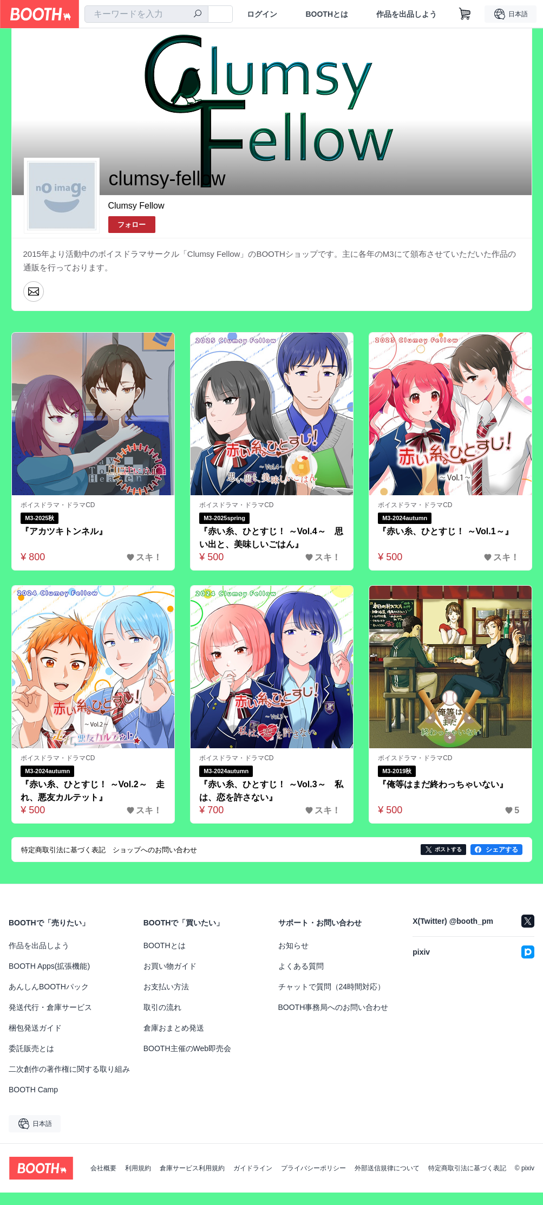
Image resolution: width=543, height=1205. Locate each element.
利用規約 (138, 1168)
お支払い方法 (166, 987)
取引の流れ (162, 1007)
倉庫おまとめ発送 (173, 1028)
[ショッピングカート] (465, 14)
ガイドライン (252, 1168)
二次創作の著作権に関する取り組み (69, 1069)
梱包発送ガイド (35, 1028)
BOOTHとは (326, 14)
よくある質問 (301, 966)
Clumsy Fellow (136, 205)
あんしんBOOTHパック (49, 987)
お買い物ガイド (170, 966)
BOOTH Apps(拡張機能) (49, 966)
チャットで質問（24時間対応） (331, 987)
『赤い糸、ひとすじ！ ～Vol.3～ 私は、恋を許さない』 (272, 791)
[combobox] (146, 14)
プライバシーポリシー (313, 1168)
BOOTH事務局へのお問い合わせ (333, 1007)
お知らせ (293, 946)
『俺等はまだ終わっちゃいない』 (443, 784)
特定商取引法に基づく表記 (467, 1168)
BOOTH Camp (33, 1090)
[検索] (197, 14)
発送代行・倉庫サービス (50, 1007)
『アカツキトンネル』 (64, 531)
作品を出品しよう (406, 14)
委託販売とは (31, 1049)
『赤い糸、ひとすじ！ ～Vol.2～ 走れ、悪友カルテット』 (93, 791)
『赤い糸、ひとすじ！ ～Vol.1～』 (446, 531)
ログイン (262, 14)
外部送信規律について (387, 1168)
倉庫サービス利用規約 (192, 1168)
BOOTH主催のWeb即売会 (187, 1049)
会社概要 (103, 1168)
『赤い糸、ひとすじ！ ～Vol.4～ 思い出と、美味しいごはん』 (272, 538)
